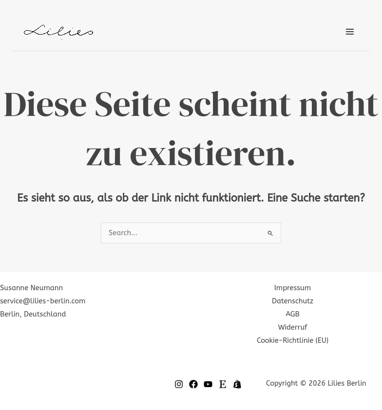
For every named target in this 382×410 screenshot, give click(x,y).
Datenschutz (292, 301)
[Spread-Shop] (237, 384)
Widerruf (292, 327)
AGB (292, 314)
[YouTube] (208, 384)
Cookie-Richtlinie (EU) (292, 340)
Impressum (292, 288)
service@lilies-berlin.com (42, 301)
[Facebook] (193, 384)
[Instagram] (178, 384)
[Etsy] (222, 384)
